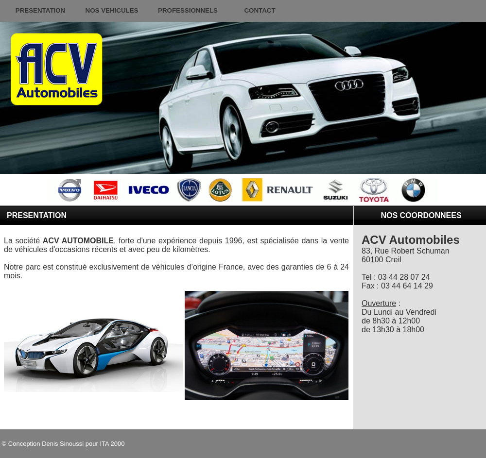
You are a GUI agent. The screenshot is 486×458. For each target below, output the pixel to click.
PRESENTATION (40, 10)
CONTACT (259, 10)
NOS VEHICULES (112, 10)
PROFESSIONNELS (188, 10)
